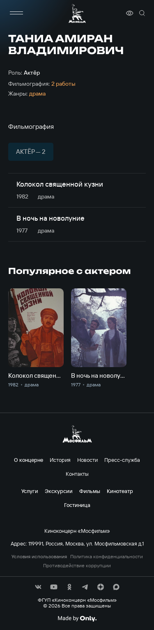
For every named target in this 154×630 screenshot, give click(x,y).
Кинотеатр (120, 491)
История (60, 460)
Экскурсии (59, 491)
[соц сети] (38, 587)
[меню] (16, 13)
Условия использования (39, 556)
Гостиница (77, 505)
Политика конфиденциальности (106, 556)
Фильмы (89, 491)
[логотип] (77, 13)
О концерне (28, 460)
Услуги (29, 491)
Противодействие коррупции (77, 565)
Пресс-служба (122, 460)
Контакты (77, 473)
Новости (87, 460)
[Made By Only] (77, 618)
